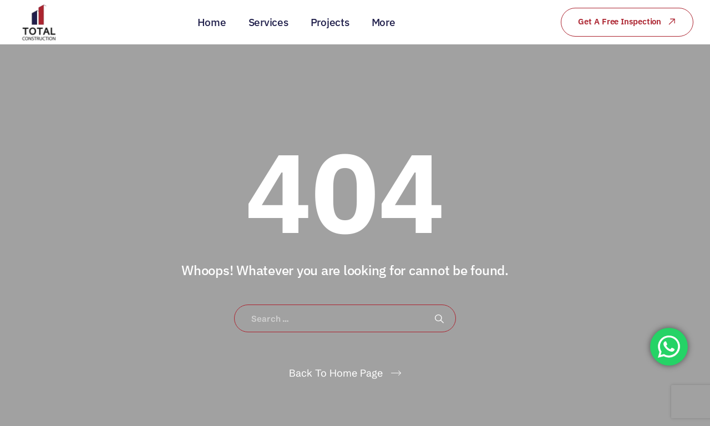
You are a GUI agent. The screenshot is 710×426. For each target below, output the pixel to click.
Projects (330, 22)
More (383, 22)
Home (211, 22)
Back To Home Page (336, 373)
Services (268, 22)
